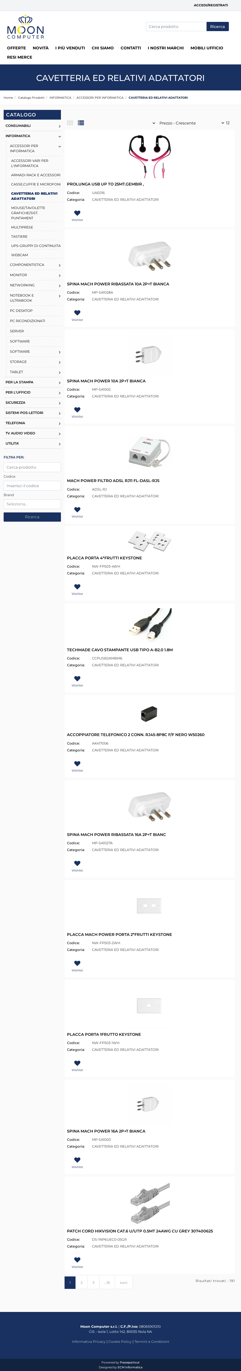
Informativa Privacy (89, 1341)
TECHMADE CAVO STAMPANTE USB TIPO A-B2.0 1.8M (120, 650)
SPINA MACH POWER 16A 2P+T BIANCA (106, 1131)
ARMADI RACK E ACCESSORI (35, 175)
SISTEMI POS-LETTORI (24, 413)
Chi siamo (103, 48)
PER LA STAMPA (19, 382)
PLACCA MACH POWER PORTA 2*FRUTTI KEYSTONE (119, 934)
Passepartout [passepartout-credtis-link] (130, 1362)
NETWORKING (22, 285)
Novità (41, 48)
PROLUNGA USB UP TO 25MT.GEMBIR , (105, 184)
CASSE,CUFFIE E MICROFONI (36, 184)
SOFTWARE (20, 341)
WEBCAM (19, 255)
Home (8, 97)
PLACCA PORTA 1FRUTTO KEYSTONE (104, 1034)
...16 (107, 1282)
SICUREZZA (15, 402)
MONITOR (18, 275)
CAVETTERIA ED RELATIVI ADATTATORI (158, 97)
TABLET (16, 372)
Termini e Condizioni (151, 1341)
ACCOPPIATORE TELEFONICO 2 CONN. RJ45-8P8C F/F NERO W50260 (136, 734)
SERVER (17, 331)
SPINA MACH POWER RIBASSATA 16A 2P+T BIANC (116, 834)
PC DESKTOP (21, 310)
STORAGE (18, 362)
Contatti (131, 48)
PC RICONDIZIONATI (27, 321)
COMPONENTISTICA (27, 265)
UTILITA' (12, 443)
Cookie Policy (120, 1341)
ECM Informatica (130, 1367)
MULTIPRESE (22, 227)
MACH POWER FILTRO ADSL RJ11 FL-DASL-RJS (113, 480)
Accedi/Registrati (211, 5)
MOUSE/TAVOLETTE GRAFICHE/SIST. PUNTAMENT (28, 213)
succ (124, 1282)
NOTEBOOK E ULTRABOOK (22, 298)
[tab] (72, 123)
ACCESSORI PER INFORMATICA (100, 97)
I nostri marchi (166, 48)
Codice (9, 476)
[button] (218, 26)
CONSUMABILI (18, 125)
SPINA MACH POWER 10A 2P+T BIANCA (106, 381)
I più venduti (70, 48)
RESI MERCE (19, 57)
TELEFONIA (15, 423)
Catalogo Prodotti (31, 97)
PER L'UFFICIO (18, 392)
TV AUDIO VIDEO (20, 433)
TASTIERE (19, 236)
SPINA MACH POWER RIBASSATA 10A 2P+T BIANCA (118, 284)
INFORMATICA (60, 97)
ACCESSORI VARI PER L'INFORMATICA (29, 163)
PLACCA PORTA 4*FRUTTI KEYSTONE (104, 558)
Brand (9, 495)
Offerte (16, 48)
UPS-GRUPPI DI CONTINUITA (36, 246)
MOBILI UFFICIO (207, 48)
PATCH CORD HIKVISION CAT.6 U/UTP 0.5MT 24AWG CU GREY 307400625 (140, 1231)
